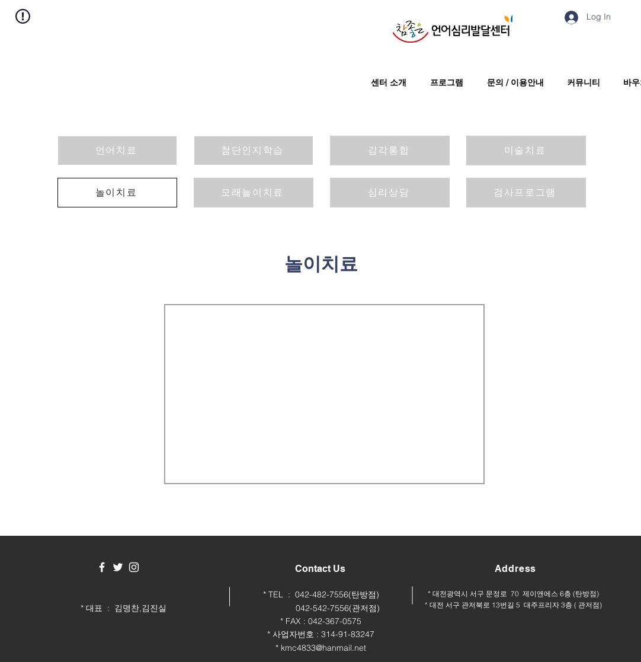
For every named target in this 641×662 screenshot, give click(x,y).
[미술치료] (526, 150)
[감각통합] (390, 150)
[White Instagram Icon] (133, 567)
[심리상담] (390, 192)
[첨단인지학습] (253, 150)
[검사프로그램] (526, 192)
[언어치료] (117, 150)
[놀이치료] (117, 192)
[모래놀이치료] (253, 192)
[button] (385, 82)
